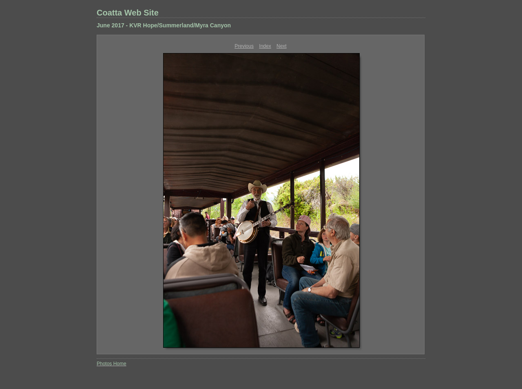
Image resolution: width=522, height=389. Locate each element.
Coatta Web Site (128, 12)
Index (265, 46)
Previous (244, 46)
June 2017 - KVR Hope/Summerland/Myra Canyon (164, 25)
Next (281, 46)
